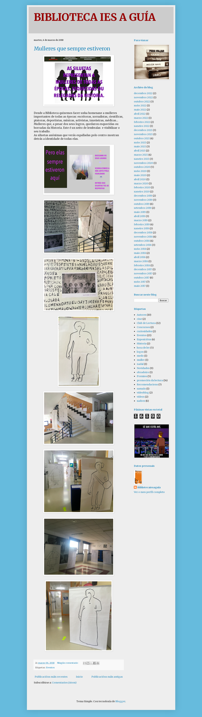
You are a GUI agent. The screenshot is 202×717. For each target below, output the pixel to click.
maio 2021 (140, 146)
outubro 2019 (142, 203)
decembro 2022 (143, 93)
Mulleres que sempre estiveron (72, 48)
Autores (141, 314)
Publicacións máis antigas (107, 676)
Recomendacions (147, 384)
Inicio (79, 676)
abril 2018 (139, 257)
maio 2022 (140, 109)
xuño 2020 (140, 171)
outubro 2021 (142, 138)
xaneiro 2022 (141, 126)
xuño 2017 (140, 281)
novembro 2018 (143, 236)
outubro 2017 (141, 277)
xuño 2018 (140, 248)
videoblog (143, 392)
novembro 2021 (143, 134)
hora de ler (143, 347)
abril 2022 (140, 113)
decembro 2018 (143, 232)
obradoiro (143, 372)
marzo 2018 (141, 261)
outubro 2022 (142, 101)
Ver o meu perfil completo (149, 492)
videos (141, 396)
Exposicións (144, 339)
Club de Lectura (146, 323)
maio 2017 (140, 285)
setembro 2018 (142, 244)
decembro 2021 (143, 130)
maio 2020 (140, 175)
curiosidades (144, 331)
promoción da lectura (150, 380)
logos (140, 351)
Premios (142, 376)
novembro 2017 (143, 273)
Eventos (50, 667)
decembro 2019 (143, 195)
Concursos (143, 327)
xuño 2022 (140, 105)
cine (139, 318)
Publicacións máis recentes (51, 676)
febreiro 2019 (142, 224)
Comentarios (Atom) (64, 682)
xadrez (141, 400)
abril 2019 (139, 216)
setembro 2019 (142, 207)
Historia (141, 343)
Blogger (120, 701)
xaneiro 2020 (142, 191)
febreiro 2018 (142, 265)
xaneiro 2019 (141, 228)
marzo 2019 (141, 220)
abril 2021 (139, 150)
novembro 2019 (143, 199)
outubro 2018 (142, 240)
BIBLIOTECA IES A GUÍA (95, 17)
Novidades (143, 368)
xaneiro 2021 (141, 158)
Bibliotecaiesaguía (149, 487)
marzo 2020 (141, 183)
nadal (140, 364)
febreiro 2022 (142, 122)
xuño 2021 (140, 142)
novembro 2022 (143, 97)
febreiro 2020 (142, 187)
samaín (141, 388)
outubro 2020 (142, 166)
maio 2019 (140, 212)
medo (140, 355)
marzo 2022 (141, 117)
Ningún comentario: (68, 663)
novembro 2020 (143, 163)
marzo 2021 (141, 154)
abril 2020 (140, 179)
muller (141, 359)
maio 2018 (140, 253)
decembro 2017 (143, 269)
